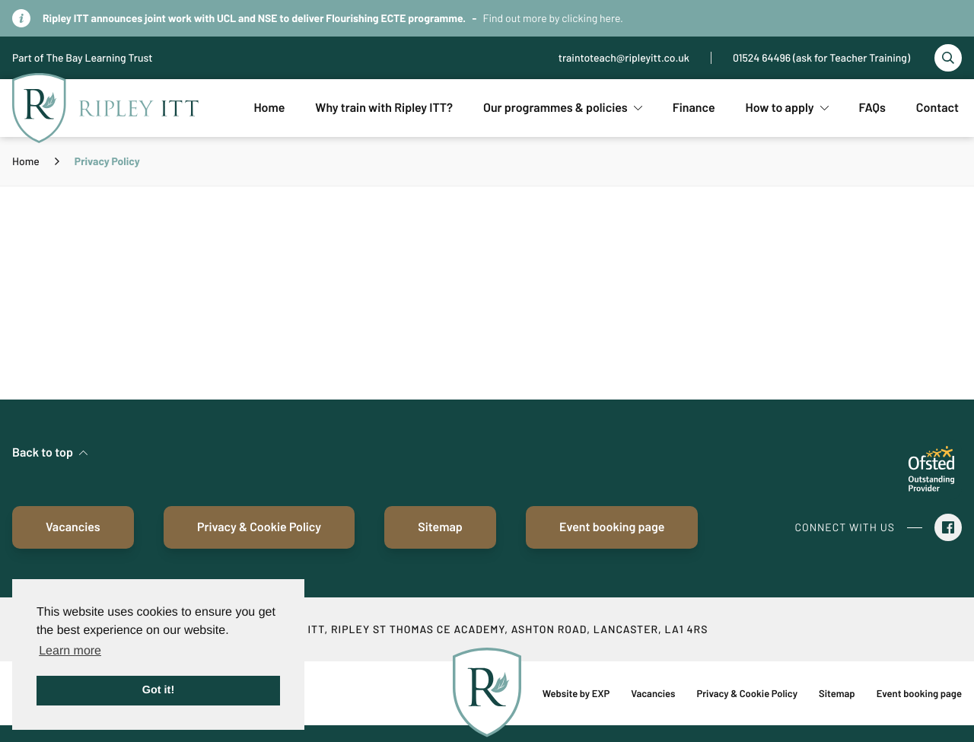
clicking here (591, 17)
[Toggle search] (948, 58)
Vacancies (73, 527)
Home (26, 160)
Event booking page (611, 527)
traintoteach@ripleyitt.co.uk (624, 57)
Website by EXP (576, 693)
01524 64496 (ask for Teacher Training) (821, 57)
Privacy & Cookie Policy (259, 527)
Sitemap (440, 527)
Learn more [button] (70, 651)
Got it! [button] (158, 690)
